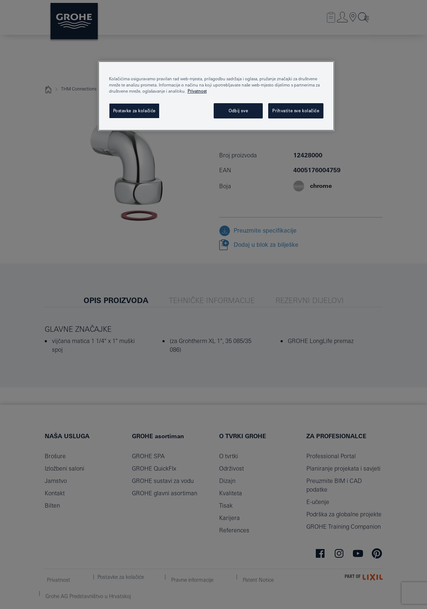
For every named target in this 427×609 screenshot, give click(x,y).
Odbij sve (238, 110)
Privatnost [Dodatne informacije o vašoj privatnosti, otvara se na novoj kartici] (197, 91)
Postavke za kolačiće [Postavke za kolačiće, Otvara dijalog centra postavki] (134, 110)
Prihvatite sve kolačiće (295, 110)
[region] (216, 96)
